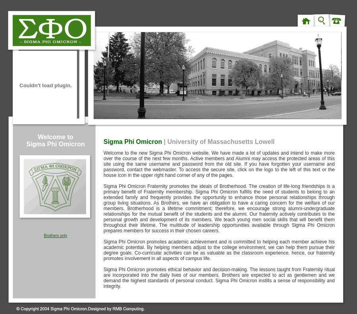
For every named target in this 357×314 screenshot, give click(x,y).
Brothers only (55, 236)
